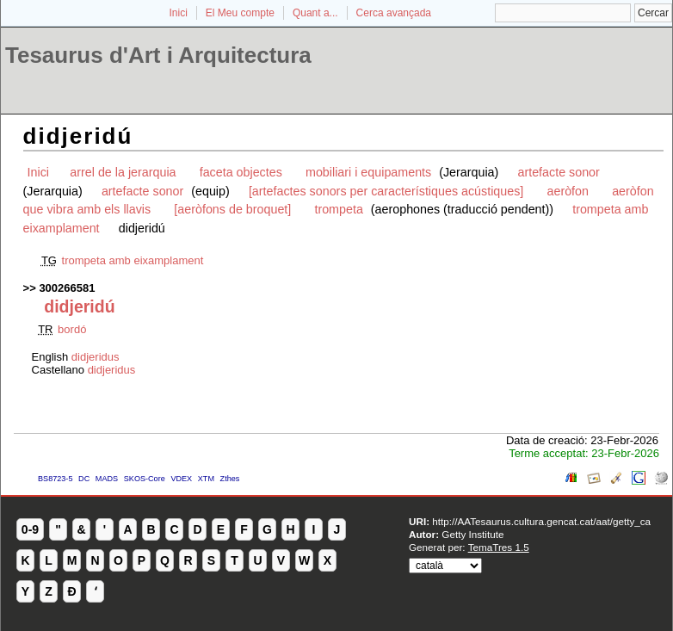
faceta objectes (241, 172)
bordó (72, 329)
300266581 (67, 287)
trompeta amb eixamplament (133, 260)
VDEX (181, 478)
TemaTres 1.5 (498, 547)
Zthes (230, 478)
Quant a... (315, 13)
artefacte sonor (558, 172)
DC (84, 478)
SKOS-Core (144, 478)
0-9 (30, 529)
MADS (107, 478)
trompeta (338, 209)
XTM (206, 478)
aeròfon (568, 191)
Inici (179, 13)
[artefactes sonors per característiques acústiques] (386, 191)
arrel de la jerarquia (123, 172)
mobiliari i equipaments (370, 172)
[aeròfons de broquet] (232, 209)
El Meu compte (240, 13)
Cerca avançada (393, 13)
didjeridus (95, 356)
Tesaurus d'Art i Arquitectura (158, 55)
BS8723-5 (55, 478)
